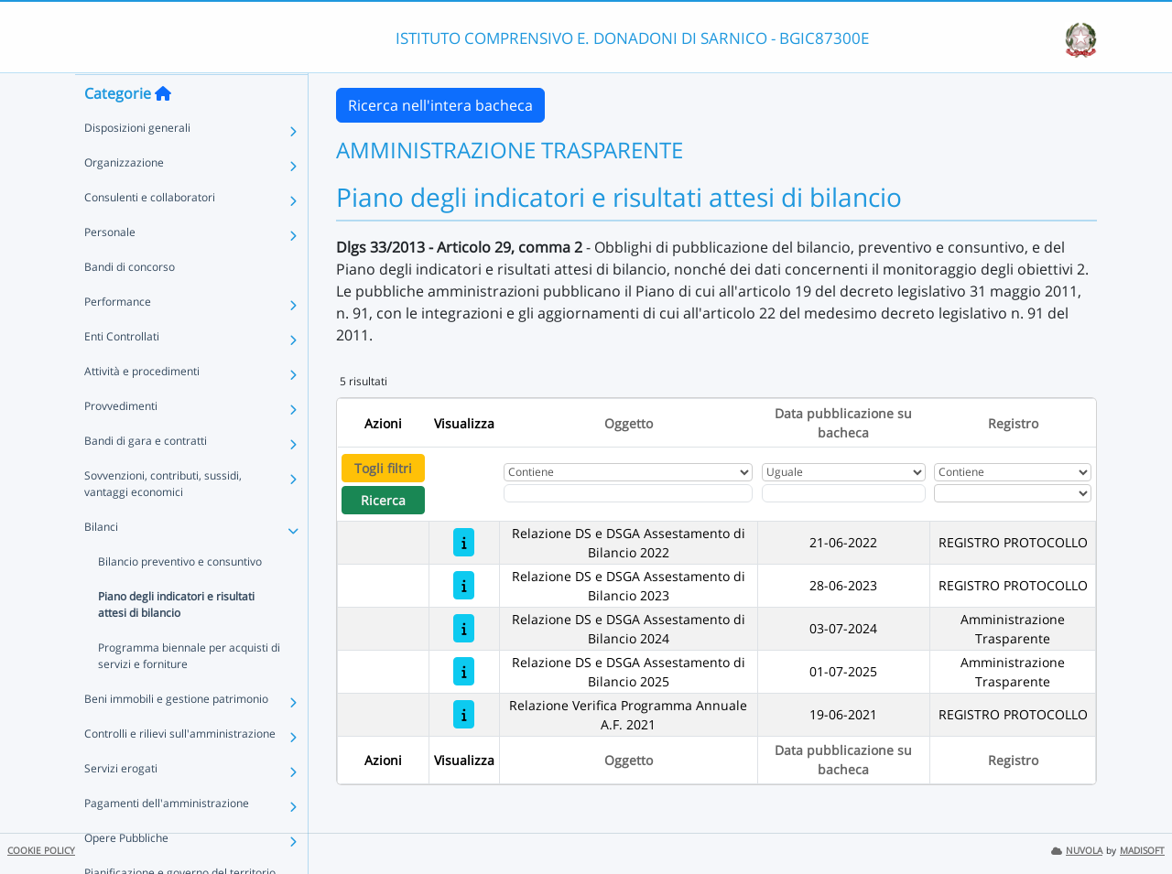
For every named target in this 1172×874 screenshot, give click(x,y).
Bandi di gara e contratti (145, 476)
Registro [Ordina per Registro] (1013, 423)
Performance (117, 337)
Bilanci (101, 562)
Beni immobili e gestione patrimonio (176, 734)
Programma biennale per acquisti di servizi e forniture (189, 691)
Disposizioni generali (137, 163)
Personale (110, 267)
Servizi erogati (120, 804)
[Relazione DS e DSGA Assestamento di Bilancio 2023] (463, 585)
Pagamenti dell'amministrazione (166, 839)
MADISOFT (1142, 851)
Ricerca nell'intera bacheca (440, 105)
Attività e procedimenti (142, 407)
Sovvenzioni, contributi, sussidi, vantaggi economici (163, 519)
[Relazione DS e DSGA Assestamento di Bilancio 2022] (463, 542)
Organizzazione (124, 198)
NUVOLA (1076, 851)
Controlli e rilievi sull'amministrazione (180, 769)
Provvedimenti (120, 441)
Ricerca (383, 500)
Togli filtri (383, 468)
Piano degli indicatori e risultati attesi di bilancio (176, 640)
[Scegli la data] (844, 493)
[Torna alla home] (163, 129)
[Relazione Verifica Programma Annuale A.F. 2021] (463, 714)
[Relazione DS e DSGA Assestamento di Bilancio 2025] (463, 671)
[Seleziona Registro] (1012, 493)
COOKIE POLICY (41, 851)
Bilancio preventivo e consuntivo (180, 597)
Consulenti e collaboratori (149, 233)
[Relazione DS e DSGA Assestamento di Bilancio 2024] (463, 628)
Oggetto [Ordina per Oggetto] (628, 423)
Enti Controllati (121, 372)
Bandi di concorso (129, 302)
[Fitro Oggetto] (628, 493)
